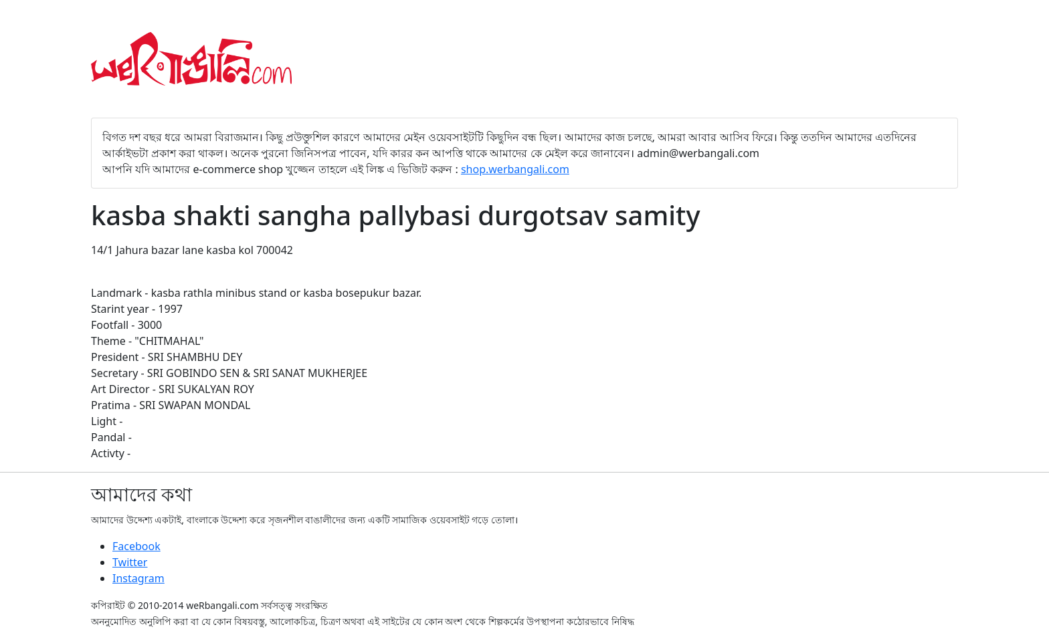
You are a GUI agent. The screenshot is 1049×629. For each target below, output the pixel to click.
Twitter (129, 562)
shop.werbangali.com (515, 169)
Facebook (136, 546)
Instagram (138, 578)
